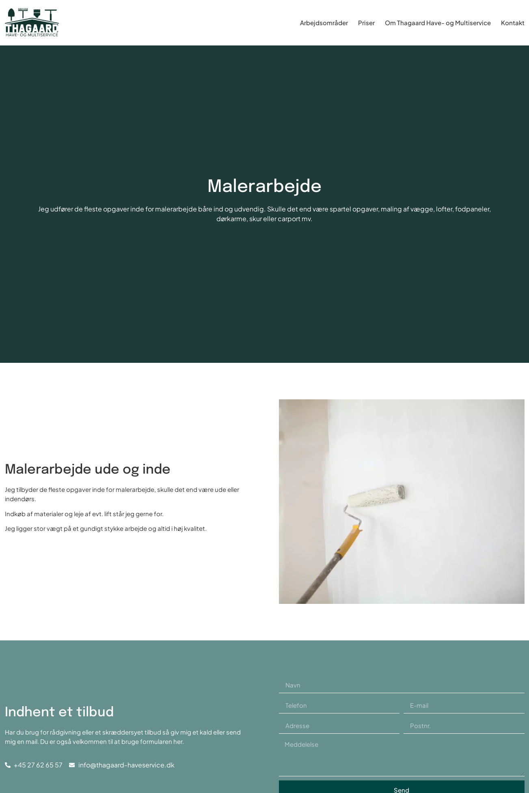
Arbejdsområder (324, 22)
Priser (366, 22)
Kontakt (513, 22)
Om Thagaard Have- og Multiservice (438, 22)
